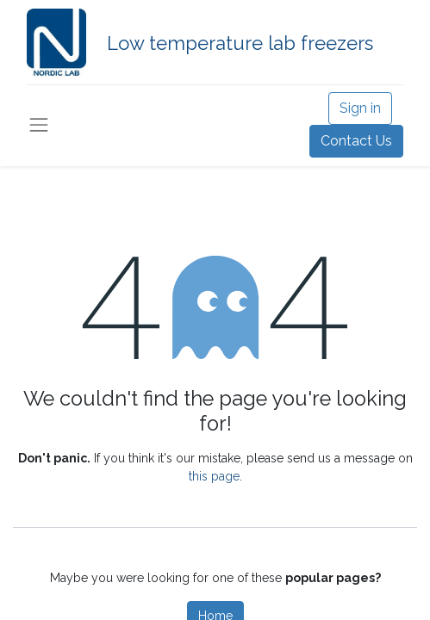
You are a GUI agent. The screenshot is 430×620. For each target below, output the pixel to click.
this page (214, 476)
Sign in (360, 108)
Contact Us (356, 141)
